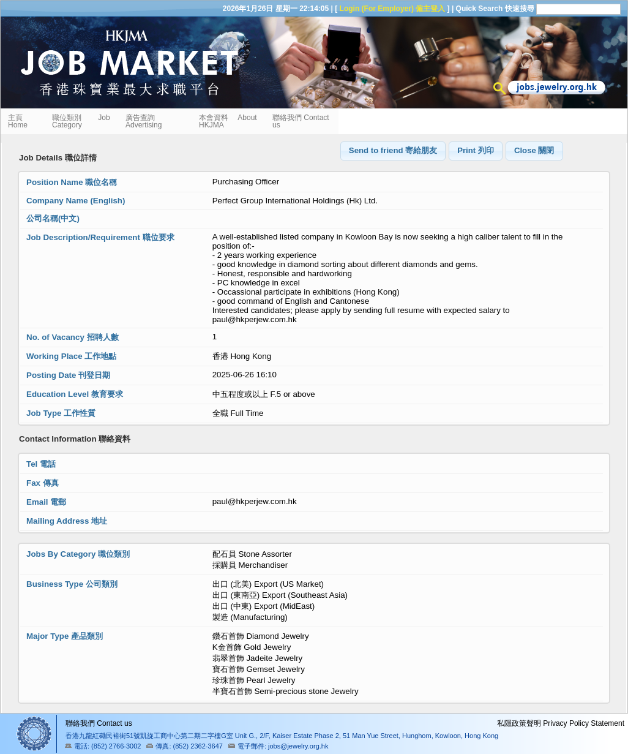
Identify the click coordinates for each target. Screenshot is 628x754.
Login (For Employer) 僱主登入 (393, 8)
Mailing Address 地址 (66, 521)
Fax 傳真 (42, 483)
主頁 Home (19, 121)
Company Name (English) (75, 200)
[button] (393, 150)
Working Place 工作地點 (71, 356)
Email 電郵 (46, 502)
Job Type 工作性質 (60, 413)
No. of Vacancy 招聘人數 (72, 337)
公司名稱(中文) (53, 218)
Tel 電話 (41, 464)
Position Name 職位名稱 (71, 182)
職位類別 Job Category (81, 121)
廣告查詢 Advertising (143, 121)
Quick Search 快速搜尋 (495, 8)
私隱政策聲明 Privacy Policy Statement (560, 723)
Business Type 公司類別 (72, 584)
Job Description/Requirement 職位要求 (100, 237)
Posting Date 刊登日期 (68, 375)
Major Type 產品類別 (64, 636)
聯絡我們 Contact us (300, 121)
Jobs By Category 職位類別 (78, 554)
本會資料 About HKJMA (228, 121)
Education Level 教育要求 (74, 394)
